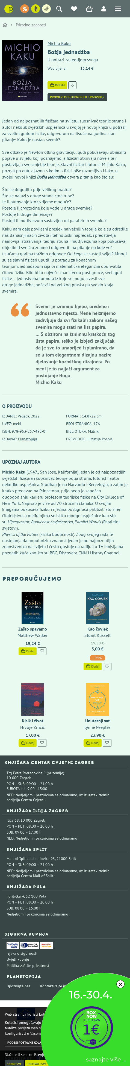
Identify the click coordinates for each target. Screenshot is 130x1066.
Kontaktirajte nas (54, 986)
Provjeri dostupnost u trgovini (77, 97)
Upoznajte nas (18, 986)
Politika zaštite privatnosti (29, 965)
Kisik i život (32, 720)
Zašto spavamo (32, 629)
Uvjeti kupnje (18, 959)
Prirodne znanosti (31, 24)
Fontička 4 (15, 896)
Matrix (93, 431)
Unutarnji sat (97, 720)
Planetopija (27, 439)
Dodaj (57, 85)
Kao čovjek (97, 629)
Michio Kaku (59, 43)
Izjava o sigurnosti (22, 953)
